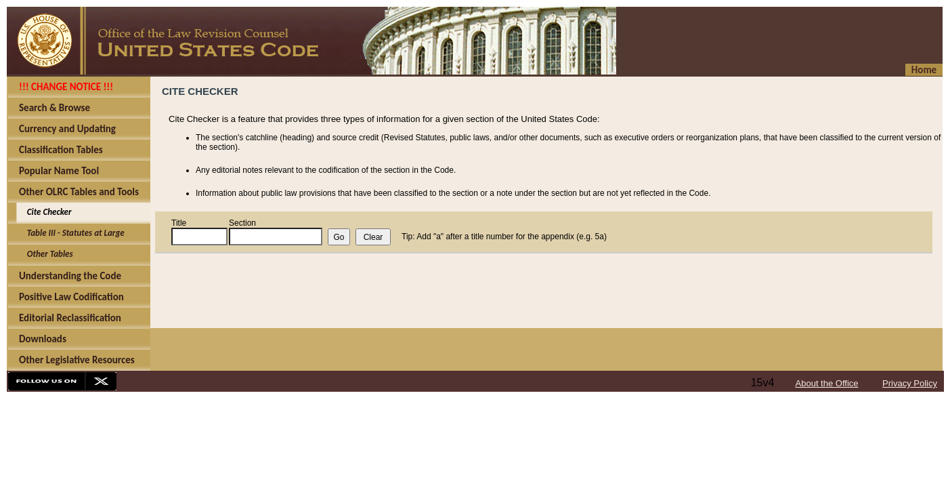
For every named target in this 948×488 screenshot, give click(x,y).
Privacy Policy (909, 383)
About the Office (827, 383)
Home (923, 70)
